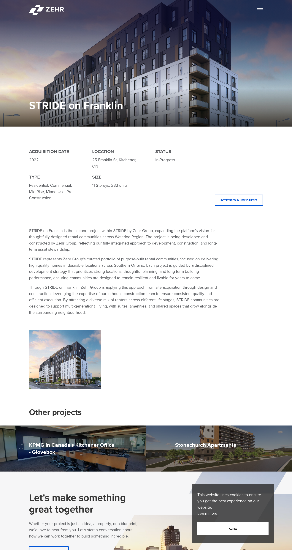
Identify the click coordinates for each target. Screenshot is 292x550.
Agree (233, 529)
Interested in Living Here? (238, 200)
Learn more (207, 513)
